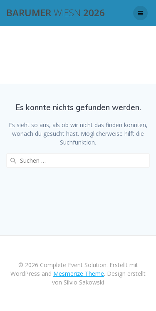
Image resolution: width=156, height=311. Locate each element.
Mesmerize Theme (78, 273)
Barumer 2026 (55, 12)
